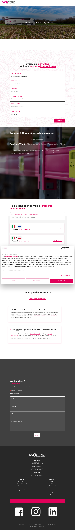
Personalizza (37, 280)
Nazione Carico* (16, 73)
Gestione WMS (17, 144)
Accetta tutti (61, 280)
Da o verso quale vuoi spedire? (24, 215)
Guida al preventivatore (52, 496)
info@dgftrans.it (15, 394)
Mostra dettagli (65, 275)
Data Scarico (15, 111)
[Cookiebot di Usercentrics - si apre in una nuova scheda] (62, 248)
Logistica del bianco (23, 490)
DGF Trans (52, 482)
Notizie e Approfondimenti (52, 488)
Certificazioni (52, 486)
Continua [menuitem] (59, 121)
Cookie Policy (41, 526)
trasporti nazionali (35, 334)
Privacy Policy (33, 526)
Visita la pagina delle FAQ (37, 298)
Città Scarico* (15, 103)
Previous (10, 139)
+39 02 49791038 (16, 390)
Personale (53, 144)
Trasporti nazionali (22, 482)
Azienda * (14, 406)
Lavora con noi (52, 490)
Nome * (13, 398)
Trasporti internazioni (23, 484)
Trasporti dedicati (22, 486)
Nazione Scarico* (16, 96)
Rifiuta (14, 280)
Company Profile (52, 492)
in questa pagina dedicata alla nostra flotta (45, 316)
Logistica (23, 488)
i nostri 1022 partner (11, 256)
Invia (36, 435)
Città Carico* (15, 81)
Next (64, 139)
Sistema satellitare (36, 144)
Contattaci (37, 501)
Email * (13, 413)
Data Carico (15, 88)
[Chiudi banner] (72, 248)
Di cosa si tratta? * (17, 421)
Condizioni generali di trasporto (52, 494)
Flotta (52, 484)
